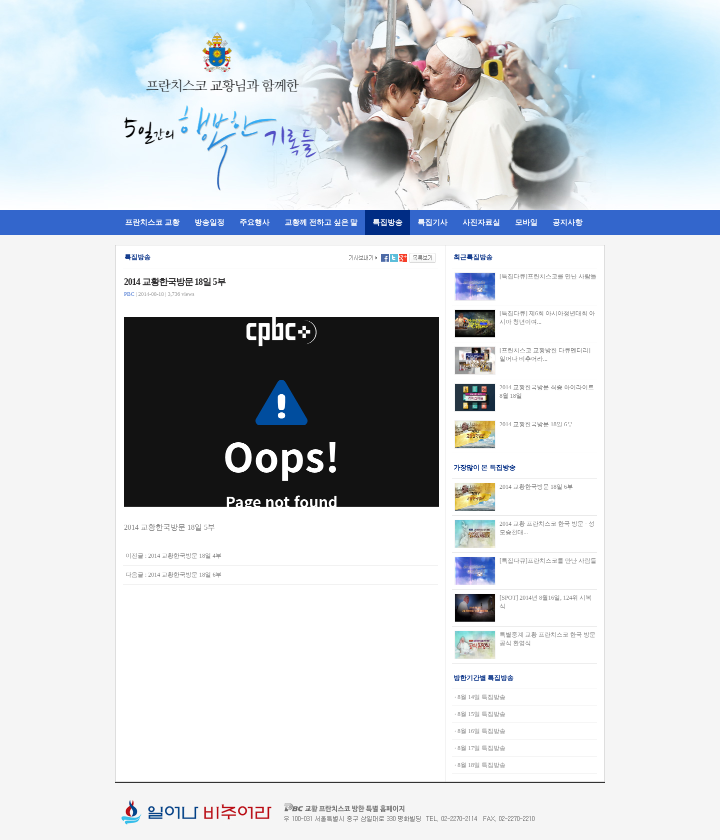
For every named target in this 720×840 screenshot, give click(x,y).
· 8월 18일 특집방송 (480, 765)
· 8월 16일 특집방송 (480, 731)
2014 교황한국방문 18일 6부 (185, 574)
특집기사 (433, 222)
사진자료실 (481, 222)
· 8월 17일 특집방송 (480, 748)
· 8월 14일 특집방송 (480, 697)
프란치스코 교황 (152, 222)
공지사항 (567, 222)
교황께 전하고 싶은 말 (321, 222)
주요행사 (255, 222)
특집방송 (387, 222)
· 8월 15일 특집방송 (480, 714)
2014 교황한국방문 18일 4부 (185, 555)
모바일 (526, 222)
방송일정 (209, 222)
